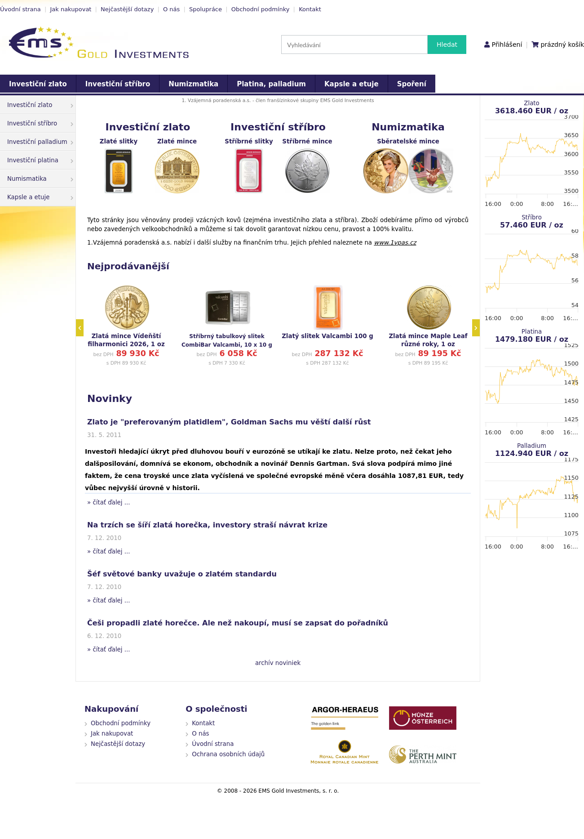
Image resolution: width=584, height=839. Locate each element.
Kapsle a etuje (351, 84)
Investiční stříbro (117, 84)
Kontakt (310, 9)
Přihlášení (506, 44)
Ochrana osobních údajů (228, 754)
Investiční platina (40, 160)
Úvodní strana (20, 9)
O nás (171, 9)
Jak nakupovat (70, 9)
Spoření (411, 84)
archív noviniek (278, 663)
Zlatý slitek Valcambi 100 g (327, 336)
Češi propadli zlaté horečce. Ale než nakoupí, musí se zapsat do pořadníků (237, 623)
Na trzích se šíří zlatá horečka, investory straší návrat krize (207, 525)
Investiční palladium (40, 141)
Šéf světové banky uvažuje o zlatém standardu (182, 574)
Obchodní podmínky (260, 9)
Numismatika (40, 178)
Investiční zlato (38, 84)
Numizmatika (193, 84)
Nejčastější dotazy (127, 9)
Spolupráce (205, 9)
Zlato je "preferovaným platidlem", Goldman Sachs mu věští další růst (229, 422)
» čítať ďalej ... (108, 502)
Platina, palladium (271, 84)
